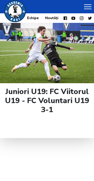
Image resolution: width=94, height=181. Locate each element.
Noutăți (51, 18)
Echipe (33, 18)
